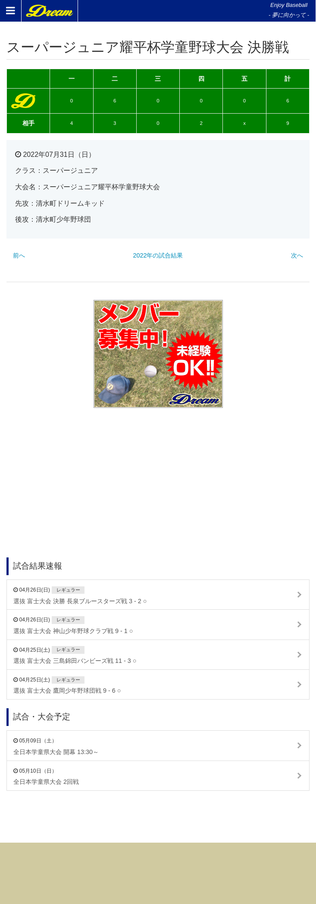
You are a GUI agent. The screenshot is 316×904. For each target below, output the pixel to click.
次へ (297, 255)
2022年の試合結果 (158, 255)
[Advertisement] (158, 471)
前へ (19, 255)
